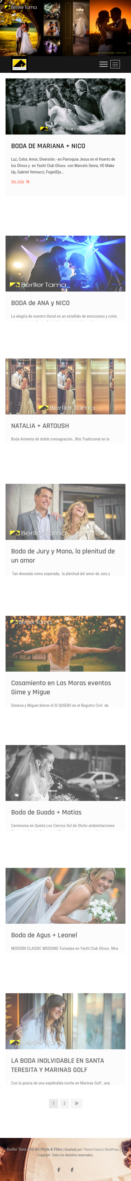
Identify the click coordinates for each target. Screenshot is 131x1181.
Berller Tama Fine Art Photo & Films (34, 1149)
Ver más (19, 184)
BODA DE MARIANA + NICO (48, 148)
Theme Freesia (92, 1150)
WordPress (112, 1150)
